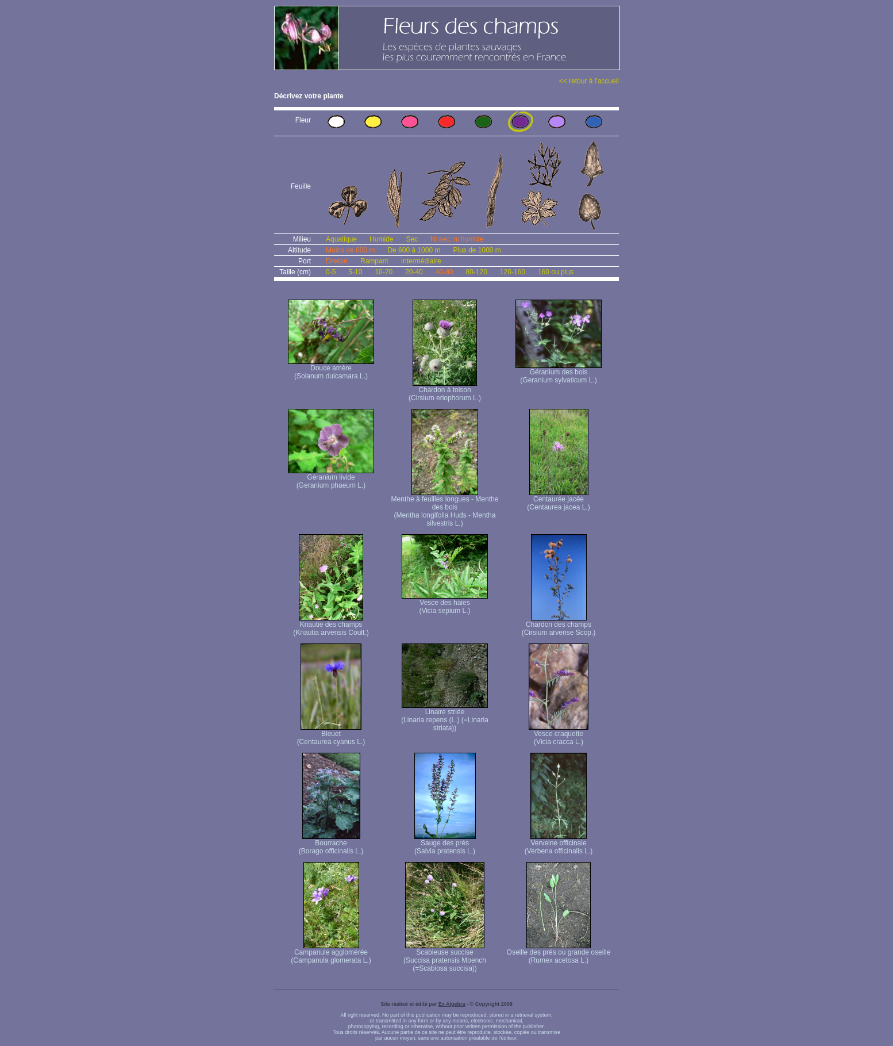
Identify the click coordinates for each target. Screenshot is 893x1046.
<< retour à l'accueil (589, 81)
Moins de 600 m (350, 250)
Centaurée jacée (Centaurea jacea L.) (558, 500)
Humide (381, 239)
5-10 (355, 272)
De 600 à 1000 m (413, 250)
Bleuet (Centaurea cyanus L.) (331, 734)
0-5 (331, 272)
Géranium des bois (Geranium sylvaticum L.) (558, 373)
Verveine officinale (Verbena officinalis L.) (559, 844)
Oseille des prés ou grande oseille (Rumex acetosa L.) (559, 953)
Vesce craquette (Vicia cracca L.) (558, 734)
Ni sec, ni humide (456, 239)
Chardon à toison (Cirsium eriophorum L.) (445, 391)
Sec (412, 239)
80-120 (476, 272)
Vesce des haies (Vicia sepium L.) (445, 603)
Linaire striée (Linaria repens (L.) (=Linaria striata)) (444, 717)
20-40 (414, 272)
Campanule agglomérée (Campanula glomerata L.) (331, 953)
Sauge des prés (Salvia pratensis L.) (445, 844)
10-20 (383, 272)
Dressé (337, 261)
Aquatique (341, 239)
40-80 (444, 272)
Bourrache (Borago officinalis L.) (331, 844)
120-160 (512, 272)
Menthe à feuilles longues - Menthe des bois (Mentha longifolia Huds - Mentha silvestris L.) (445, 508)
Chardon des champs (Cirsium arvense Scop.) (559, 625)
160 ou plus (555, 272)
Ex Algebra (451, 1004)
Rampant (374, 261)
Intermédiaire (421, 261)
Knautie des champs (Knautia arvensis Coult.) (330, 625)
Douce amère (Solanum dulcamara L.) (331, 369)
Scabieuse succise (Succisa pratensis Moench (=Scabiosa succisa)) (444, 957)
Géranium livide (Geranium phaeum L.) (331, 478)
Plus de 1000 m (477, 250)
